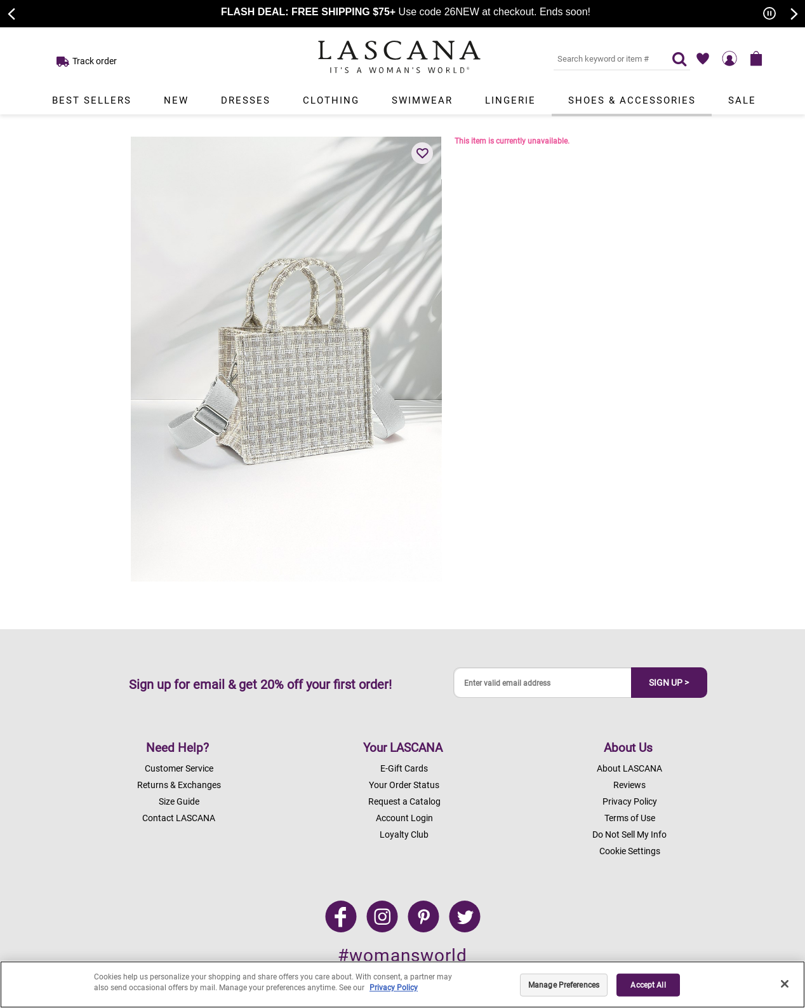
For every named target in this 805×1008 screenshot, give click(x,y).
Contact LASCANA (178, 818)
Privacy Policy (629, 801)
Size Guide (179, 801)
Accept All (647, 985)
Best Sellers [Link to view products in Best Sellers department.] (91, 100)
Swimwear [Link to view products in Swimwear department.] (422, 100)
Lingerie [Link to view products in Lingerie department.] (510, 100)
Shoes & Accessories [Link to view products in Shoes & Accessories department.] (632, 100)
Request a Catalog (404, 801)
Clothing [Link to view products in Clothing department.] (331, 100)
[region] (402, 984)
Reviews (629, 785)
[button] (422, 153)
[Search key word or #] (605, 58)
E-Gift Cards (404, 768)
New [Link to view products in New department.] (176, 100)
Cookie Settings (629, 851)
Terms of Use (629, 818)
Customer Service (179, 768)
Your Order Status (404, 785)
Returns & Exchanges (179, 785)
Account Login (404, 818)
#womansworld (402, 955)
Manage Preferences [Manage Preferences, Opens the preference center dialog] (563, 985)
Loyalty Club (404, 834)
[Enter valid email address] (543, 683)
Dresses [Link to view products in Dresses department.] (245, 100)
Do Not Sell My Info (629, 834)
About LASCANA (629, 768)
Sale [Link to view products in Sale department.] (742, 100)
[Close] (785, 984)
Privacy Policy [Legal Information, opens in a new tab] (393, 987)
